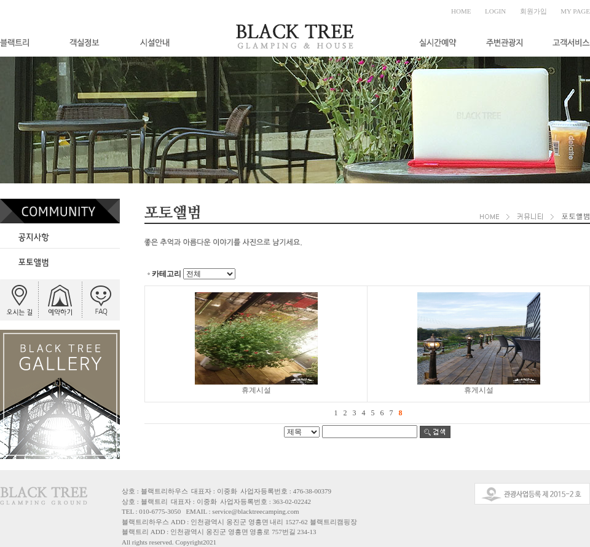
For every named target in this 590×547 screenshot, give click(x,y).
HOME (461, 11)
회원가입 (533, 11)
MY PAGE (575, 11)
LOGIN (495, 11)
